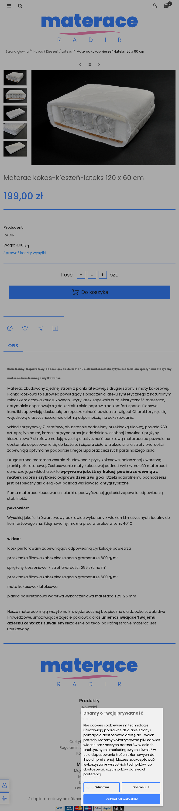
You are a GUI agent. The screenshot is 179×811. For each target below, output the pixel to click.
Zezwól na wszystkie (122, 799)
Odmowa (101, 787)
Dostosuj (140, 787)
